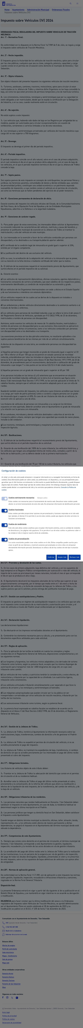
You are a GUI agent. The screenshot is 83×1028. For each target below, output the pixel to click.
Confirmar (51, 557)
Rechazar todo (74, 557)
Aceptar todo (62, 557)
